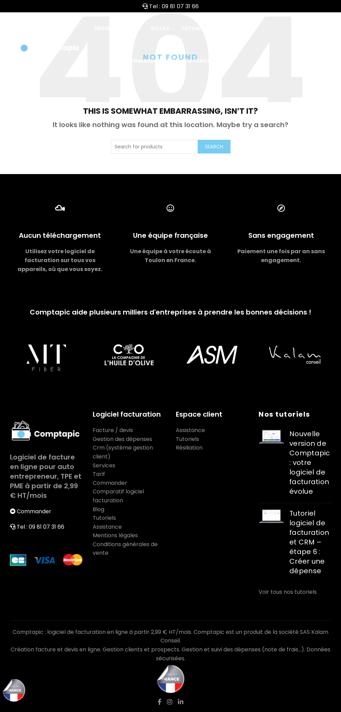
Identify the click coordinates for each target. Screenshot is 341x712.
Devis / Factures (117, 28)
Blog (98, 509)
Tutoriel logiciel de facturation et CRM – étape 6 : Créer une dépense (309, 542)
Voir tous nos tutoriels (288, 592)
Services (104, 465)
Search (214, 146)
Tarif (226, 28)
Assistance (190, 61)
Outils (160, 28)
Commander (139, 61)
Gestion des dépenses (122, 439)
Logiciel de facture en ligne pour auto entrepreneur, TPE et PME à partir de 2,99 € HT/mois (45, 476)
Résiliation (189, 448)
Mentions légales (115, 535)
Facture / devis (113, 430)
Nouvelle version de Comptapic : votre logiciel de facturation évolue (309, 462)
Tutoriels (195, 28)
